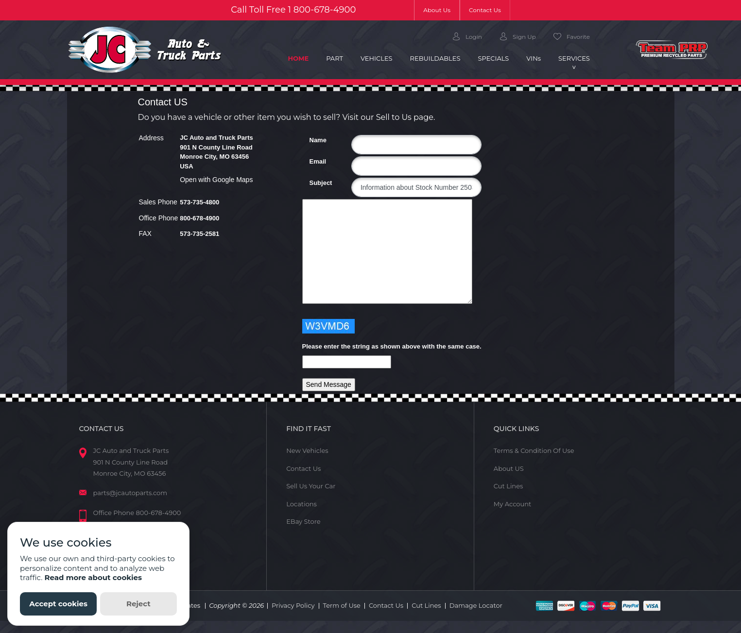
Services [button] (574, 58)
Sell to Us (394, 117)
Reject (138, 603)
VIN (533, 58)
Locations (301, 504)
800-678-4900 (324, 9)
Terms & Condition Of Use (534, 450)
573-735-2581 (199, 233)
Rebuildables (435, 58)
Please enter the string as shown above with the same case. (392, 346)
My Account (512, 504)
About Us (441, 9)
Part (334, 58)
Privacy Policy (293, 605)
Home (303, 57)
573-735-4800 (199, 202)
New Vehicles (307, 450)
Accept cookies (58, 603)
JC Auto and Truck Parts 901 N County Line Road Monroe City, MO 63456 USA (216, 152)
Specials (493, 58)
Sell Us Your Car (310, 486)
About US (509, 468)
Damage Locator (475, 605)
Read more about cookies (93, 577)
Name (313, 140)
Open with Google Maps (216, 179)
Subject (313, 182)
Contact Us (485, 10)
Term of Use (342, 605)
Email (313, 161)
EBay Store (303, 521)
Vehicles (377, 58)
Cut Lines (508, 486)
